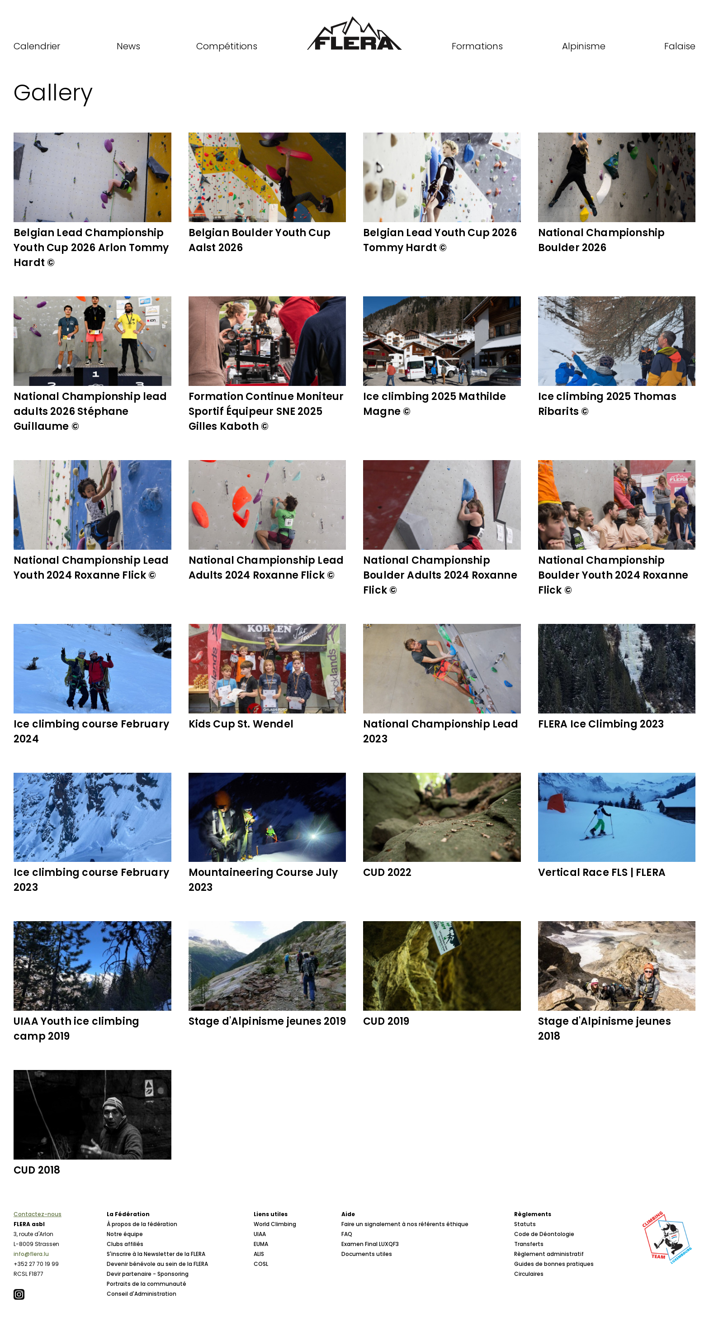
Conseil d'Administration (141, 1294)
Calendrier (37, 46)
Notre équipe (125, 1234)
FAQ (346, 1234)
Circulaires (529, 1274)
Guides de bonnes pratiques (554, 1264)
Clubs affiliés (125, 1244)
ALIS (259, 1254)
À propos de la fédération (142, 1224)
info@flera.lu (31, 1254)
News (128, 46)
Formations (477, 46)
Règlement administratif (549, 1254)
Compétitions (226, 46)
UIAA (260, 1234)
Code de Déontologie (544, 1234)
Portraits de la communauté (146, 1284)
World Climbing (275, 1224)
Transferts (529, 1244)
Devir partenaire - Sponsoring (148, 1274)
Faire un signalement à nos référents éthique (404, 1224)
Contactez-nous (37, 1214)
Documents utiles (366, 1254)
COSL (261, 1264)
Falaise (679, 46)
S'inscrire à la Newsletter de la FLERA (156, 1254)
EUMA (261, 1244)
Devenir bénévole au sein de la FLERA (157, 1264)
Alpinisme (583, 46)
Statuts (525, 1224)
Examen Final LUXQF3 (370, 1244)
